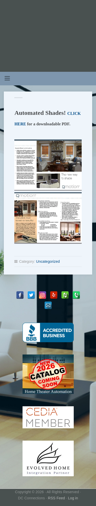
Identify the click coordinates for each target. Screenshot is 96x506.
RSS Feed (56, 498)
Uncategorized (48, 261)
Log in (73, 498)
